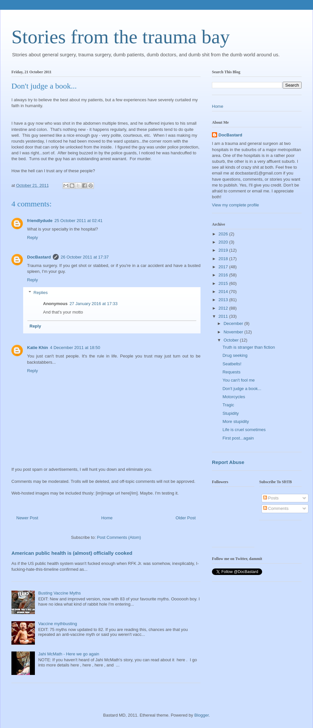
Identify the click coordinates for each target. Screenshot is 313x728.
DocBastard (39, 257)
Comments (276, 508)
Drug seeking (234, 355)
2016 (223, 275)
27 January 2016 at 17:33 (93, 303)
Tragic (228, 404)
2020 (223, 242)
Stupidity (230, 413)
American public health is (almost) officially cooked (71, 553)
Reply (32, 237)
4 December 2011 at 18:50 (75, 347)
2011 (223, 316)
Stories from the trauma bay (120, 37)
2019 (223, 250)
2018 (223, 258)
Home (107, 517)
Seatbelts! (231, 363)
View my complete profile (235, 205)
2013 (223, 299)
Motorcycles (233, 396)
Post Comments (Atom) (119, 537)
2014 (223, 291)
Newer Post (27, 517)
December (234, 323)
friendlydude (39, 220)
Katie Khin (37, 347)
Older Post (186, 517)
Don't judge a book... (241, 388)
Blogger (201, 715)
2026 (223, 233)
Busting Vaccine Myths (59, 593)
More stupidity (235, 421)
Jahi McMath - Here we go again (68, 653)
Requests (231, 372)
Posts (271, 498)
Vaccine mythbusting (57, 623)
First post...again (238, 438)
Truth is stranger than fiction (248, 347)
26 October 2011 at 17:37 (85, 257)
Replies (41, 292)
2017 (223, 266)
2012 (223, 308)
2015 (223, 283)
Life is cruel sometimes (243, 429)
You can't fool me (238, 380)
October (232, 340)
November (234, 331)
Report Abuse (228, 462)
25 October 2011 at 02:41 (78, 220)
